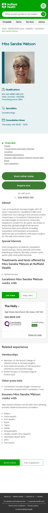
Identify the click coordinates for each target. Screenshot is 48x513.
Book (6, 160)
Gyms (18, 22)
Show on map (35, 335)
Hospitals (7, 22)
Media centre (18, 496)
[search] (24, 14)
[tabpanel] (24, 321)
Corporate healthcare (36, 501)
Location (8, 151)
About (7, 146)
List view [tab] (10, 295)
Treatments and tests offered (19, 148)
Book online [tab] (10, 462)
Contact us (30, 496)
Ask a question (11, 163)
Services (30, 22)
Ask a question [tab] (31, 462)
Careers (40, 496)
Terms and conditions (16, 506)
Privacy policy (33, 506)
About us (7, 496)
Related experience (14, 154)
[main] (24, 259)
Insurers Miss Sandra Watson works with (24, 157)
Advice (41, 22)
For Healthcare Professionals (14, 501)
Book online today (24, 176)
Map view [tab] (28, 295)
